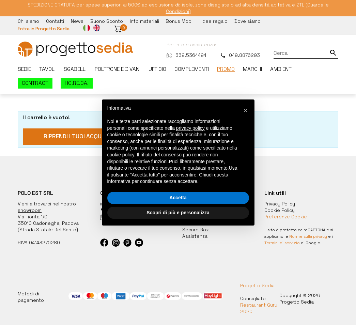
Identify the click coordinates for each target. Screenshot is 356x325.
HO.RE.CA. (77, 83)
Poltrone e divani (117, 69)
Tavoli (47, 69)
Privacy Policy (279, 204)
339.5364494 (186, 55)
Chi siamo (28, 21)
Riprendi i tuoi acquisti (78, 136)
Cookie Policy (279, 210)
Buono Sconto (106, 21)
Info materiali (144, 21)
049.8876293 (240, 55)
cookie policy (120, 154)
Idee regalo (214, 21)
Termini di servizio (282, 243)
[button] (118, 29)
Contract (35, 83)
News (77, 21)
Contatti (55, 21)
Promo (226, 69)
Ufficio (157, 69)
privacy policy (190, 128)
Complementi (191, 69)
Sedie (24, 69)
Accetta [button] (178, 197)
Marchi (252, 69)
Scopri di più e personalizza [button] (177, 212)
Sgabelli (75, 69)
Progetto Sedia (257, 286)
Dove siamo (247, 21)
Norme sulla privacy (308, 236)
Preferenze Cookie (285, 217)
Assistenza (194, 236)
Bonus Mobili (180, 21)
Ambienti (281, 69)
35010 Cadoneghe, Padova (48, 223)
